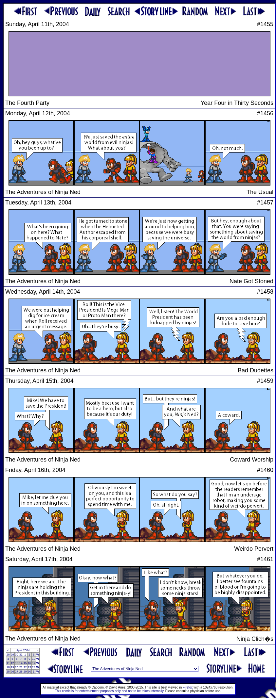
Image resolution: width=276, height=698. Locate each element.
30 (16, 654)
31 (21, 654)
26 (12, 671)
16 (29, 663)
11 (8, 663)
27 (16, 671)
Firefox (188, 687)
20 (16, 667)
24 (33, 667)
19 (12, 667)
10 (33, 658)
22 (25, 667)
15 (25, 663)
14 (21, 663)
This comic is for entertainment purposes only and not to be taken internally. (109, 691)
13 (16, 663)
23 (29, 667)
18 (8, 667)
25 (8, 671)
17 (33, 663)
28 (8, 654)
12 (12, 663)
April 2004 (23, 650)
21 (21, 667)
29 (12, 654)
